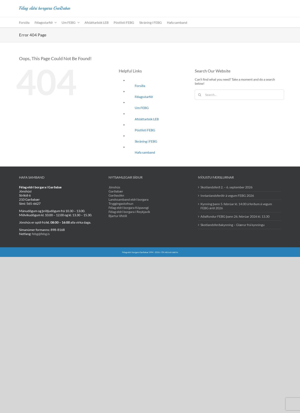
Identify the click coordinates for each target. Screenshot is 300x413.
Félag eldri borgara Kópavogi (129, 207)
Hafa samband (145, 152)
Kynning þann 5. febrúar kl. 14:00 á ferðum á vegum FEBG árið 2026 (236, 206)
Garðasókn (116, 195)
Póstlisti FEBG (145, 130)
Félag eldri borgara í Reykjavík (129, 212)
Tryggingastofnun (121, 203)
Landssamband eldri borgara (128, 199)
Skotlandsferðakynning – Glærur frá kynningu (232, 225)
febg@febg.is (41, 234)
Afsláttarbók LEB (147, 119)
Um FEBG (142, 108)
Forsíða (140, 86)
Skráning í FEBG (146, 141)
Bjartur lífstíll (118, 216)
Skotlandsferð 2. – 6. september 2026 (226, 187)
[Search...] (239, 95)
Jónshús (114, 187)
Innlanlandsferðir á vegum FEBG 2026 (227, 195)
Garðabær (116, 191)
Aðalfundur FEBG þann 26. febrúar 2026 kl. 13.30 (234, 216)
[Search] (200, 95)
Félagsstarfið (144, 97)
